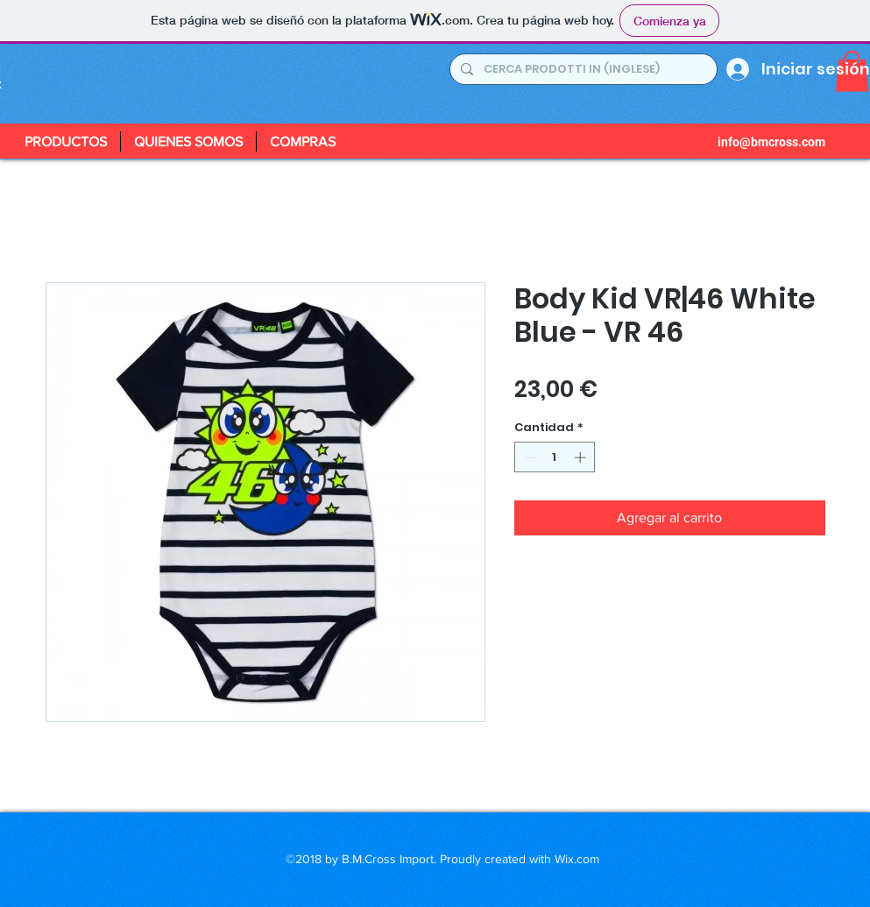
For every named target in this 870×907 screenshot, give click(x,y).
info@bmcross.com (771, 142)
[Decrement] (527, 457)
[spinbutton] (554, 457)
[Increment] (581, 457)
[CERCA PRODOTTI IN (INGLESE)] (582, 69)
